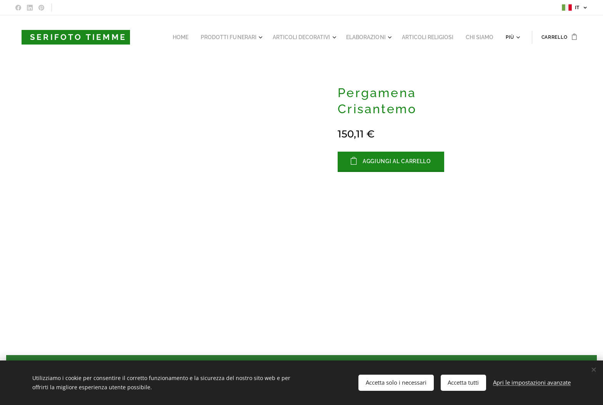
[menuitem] (164, 37)
